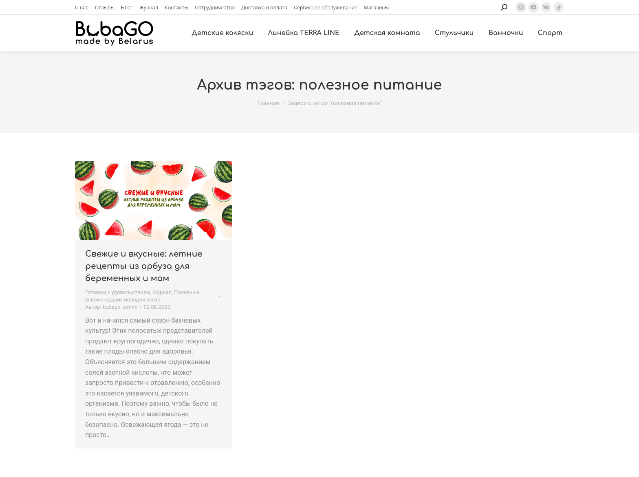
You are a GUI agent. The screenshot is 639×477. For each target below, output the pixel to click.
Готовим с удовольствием (117, 292)
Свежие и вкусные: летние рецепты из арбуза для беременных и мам (144, 266)
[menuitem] (81, 7)
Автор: (111, 307)
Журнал (162, 292)
